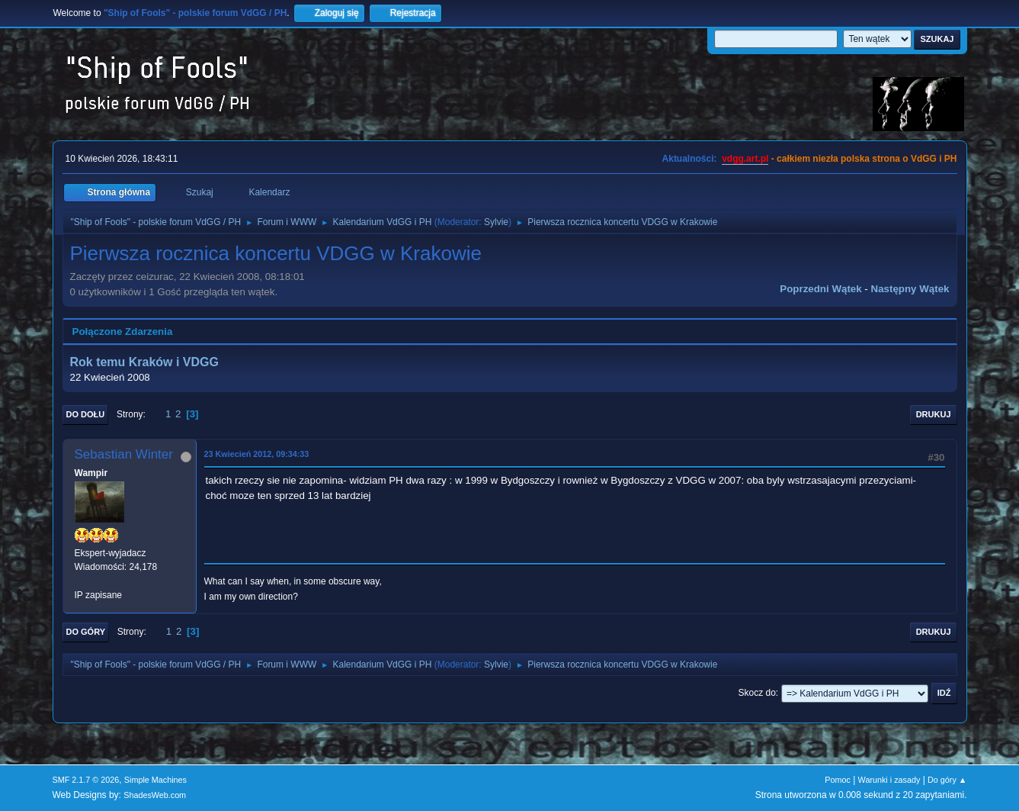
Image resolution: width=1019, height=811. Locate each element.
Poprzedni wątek (820, 288)
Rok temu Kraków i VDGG (144, 362)
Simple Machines (155, 779)
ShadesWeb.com (154, 795)
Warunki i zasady (889, 779)
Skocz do (757, 692)
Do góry (86, 631)
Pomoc (838, 779)
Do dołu (85, 414)
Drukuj (933, 414)
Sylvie (496, 222)
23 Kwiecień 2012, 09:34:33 (256, 454)
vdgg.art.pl (745, 158)
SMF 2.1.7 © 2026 (86, 779)
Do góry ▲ (947, 779)
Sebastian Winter (124, 454)
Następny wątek (910, 288)
